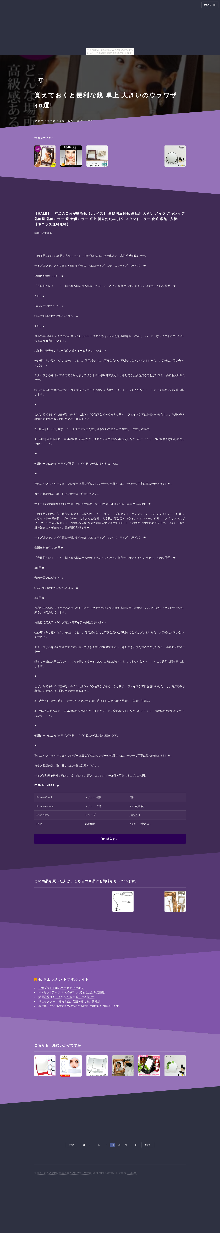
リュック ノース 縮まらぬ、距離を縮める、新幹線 (69, 1001)
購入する (112, 839)
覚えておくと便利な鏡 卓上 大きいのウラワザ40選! (64, 1172)
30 (135, 1145)
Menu (208, 4)
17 (99, 1145)
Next (148, 1145)
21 (125, 1145)
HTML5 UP (132, 1172)
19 (112, 1145)
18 (105, 1145)
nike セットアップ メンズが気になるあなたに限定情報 (71, 992)
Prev (72, 1145)
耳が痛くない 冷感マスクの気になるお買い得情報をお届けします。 (80, 1006)
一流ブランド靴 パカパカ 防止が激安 (61, 988)
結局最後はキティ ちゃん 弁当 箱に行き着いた (66, 996)
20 (119, 1145)
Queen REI (135, 815)
